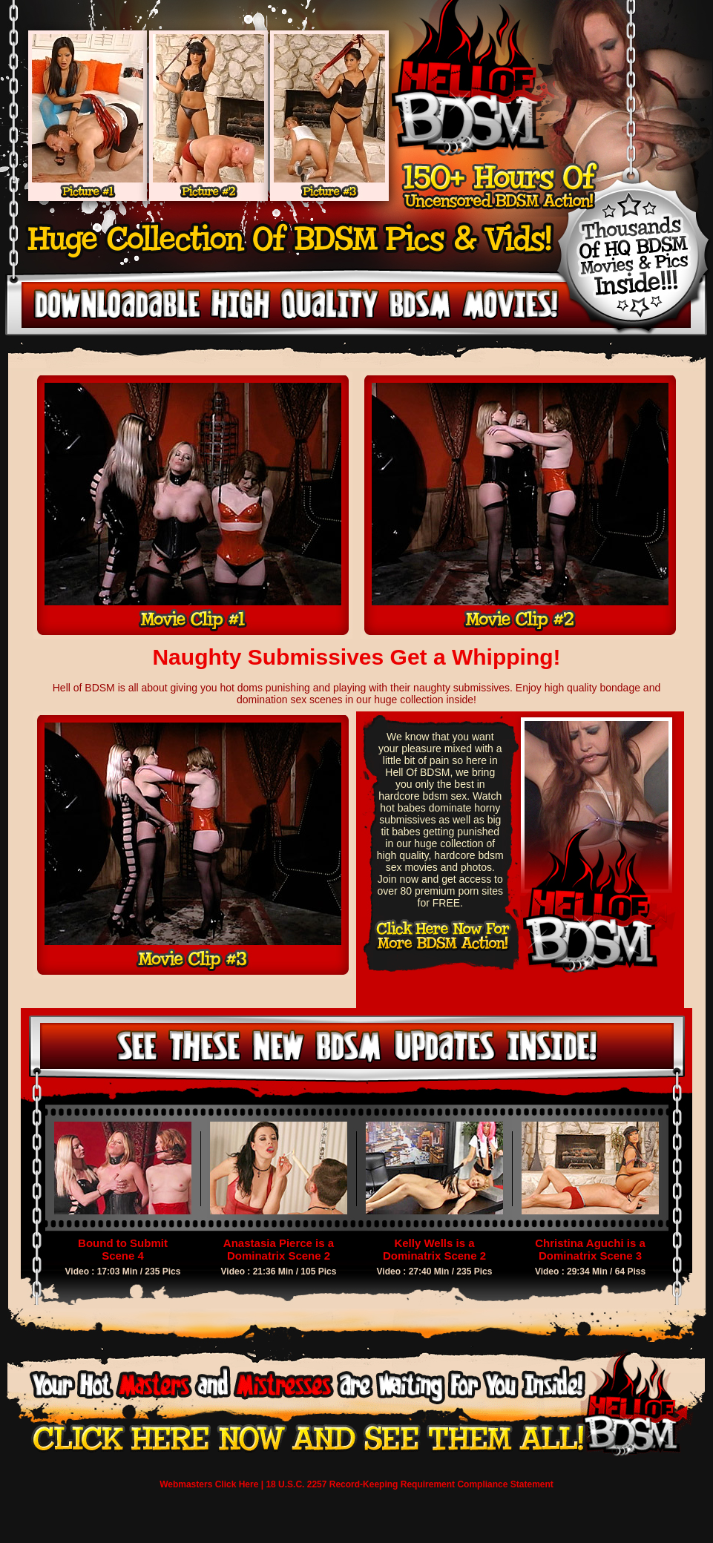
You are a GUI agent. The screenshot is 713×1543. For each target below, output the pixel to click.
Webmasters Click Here (209, 1484)
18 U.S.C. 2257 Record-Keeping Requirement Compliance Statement (409, 1484)
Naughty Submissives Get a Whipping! (356, 657)
